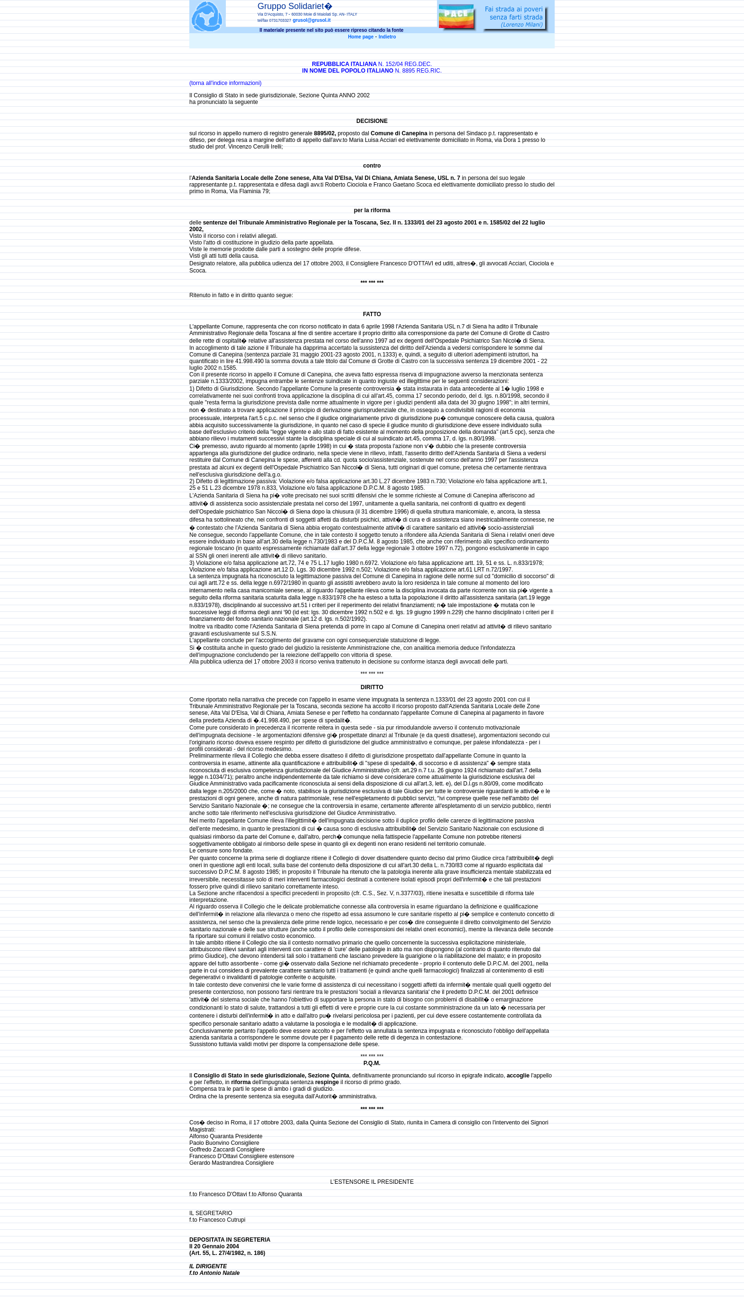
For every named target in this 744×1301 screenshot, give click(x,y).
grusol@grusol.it (312, 20)
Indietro (387, 36)
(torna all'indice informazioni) (225, 83)
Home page (360, 36)
